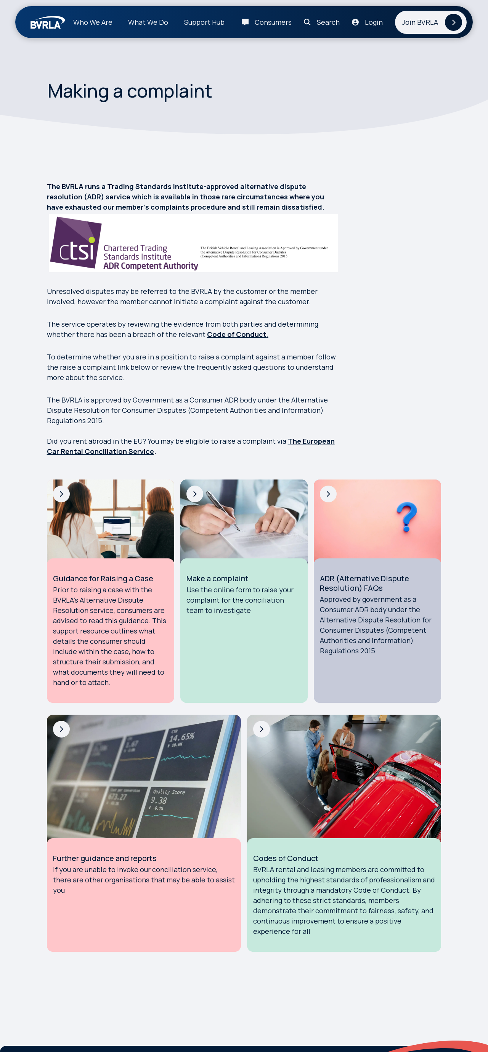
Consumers (273, 22)
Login (374, 22)
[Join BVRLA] (431, 22)
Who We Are (92, 22)
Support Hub (204, 22)
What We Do (148, 22)
